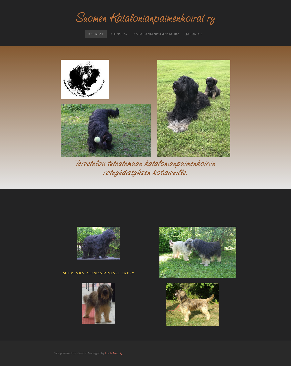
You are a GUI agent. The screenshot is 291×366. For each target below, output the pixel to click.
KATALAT (96, 34)
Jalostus (194, 34)
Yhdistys (118, 34)
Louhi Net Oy (113, 353)
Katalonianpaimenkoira (156, 34)
